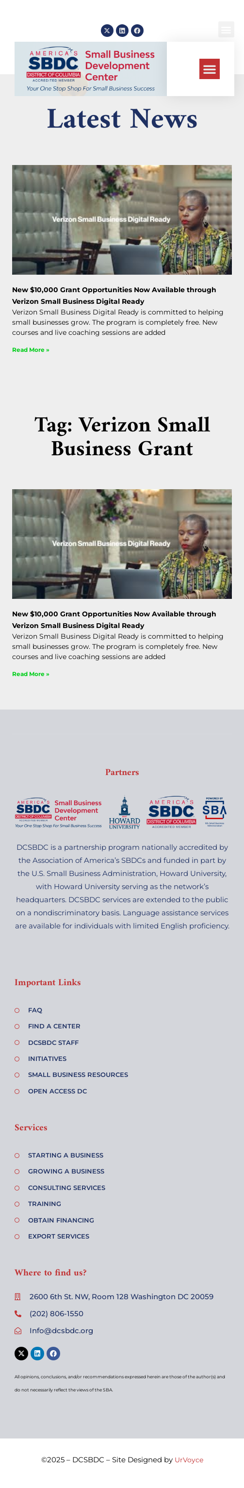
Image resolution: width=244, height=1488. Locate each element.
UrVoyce (189, 1459)
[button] (209, 69)
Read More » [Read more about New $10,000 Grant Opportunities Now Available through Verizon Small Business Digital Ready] (30, 349)
